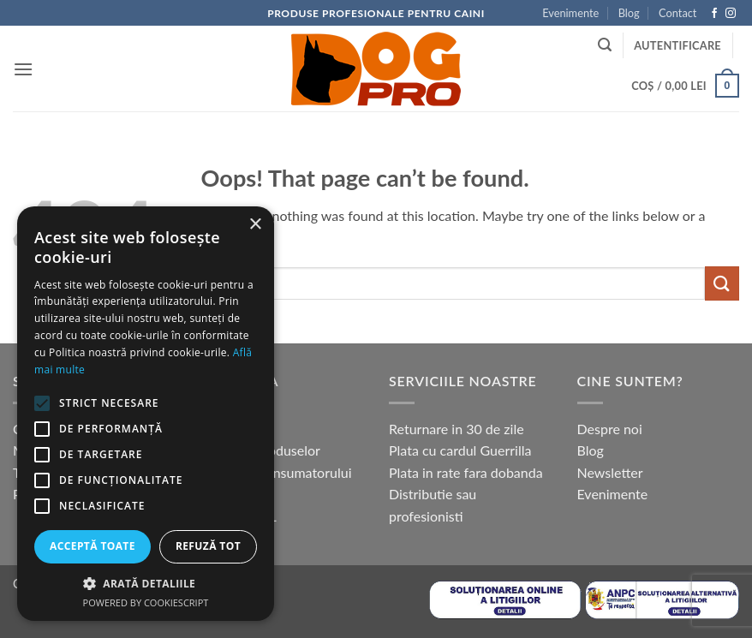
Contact (677, 13)
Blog (629, 13)
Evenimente (570, 13)
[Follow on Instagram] (730, 14)
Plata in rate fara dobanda (466, 472)
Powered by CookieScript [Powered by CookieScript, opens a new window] (146, 602)
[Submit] (722, 283)
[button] (23, 69)
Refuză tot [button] (208, 546)
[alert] (145, 413)
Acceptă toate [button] (92, 546)
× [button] (254, 224)
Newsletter (610, 472)
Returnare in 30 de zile (456, 428)
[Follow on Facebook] (714, 14)
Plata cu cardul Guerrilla (460, 450)
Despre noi (609, 428)
